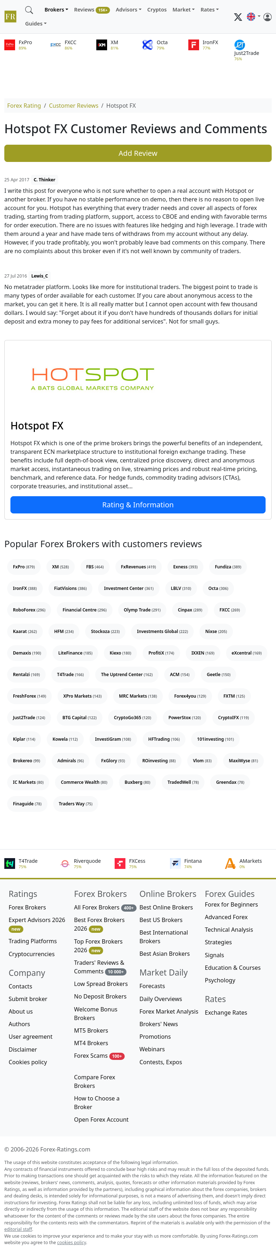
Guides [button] (33, 23)
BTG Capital (80, 718)
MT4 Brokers (91, 1043)
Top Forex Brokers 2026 (98, 945)
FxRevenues (138, 567)
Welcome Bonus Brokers (96, 1013)
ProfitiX (161, 653)
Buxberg (137, 782)
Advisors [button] (126, 9)
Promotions (155, 1037)
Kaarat (25, 631)
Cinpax (190, 610)
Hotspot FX (36, 425)
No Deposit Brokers (100, 996)
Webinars (152, 1049)
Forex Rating (24, 106)
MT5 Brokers (91, 1030)
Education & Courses (233, 968)
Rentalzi (26, 674)
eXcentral (247, 653)
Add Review (138, 153)
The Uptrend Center (127, 674)
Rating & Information (138, 504)
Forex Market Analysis (168, 1011)
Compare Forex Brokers (94, 1081)
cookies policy (71, 1242)
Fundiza (228, 567)
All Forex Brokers (105, 907)
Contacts (20, 986)
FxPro (24, 567)
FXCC (230, 610)
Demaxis (27, 653)
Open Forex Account (101, 1119)
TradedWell (183, 782)
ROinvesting (159, 761)
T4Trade (70, 674)
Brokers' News (158, 1024)
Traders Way (76, 804)
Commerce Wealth (84, 782)
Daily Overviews (160, 999)
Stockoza (105, 631)
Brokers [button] (54, 9)
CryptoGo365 (132, 718)
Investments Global (162, 631)
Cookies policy (28, 1062)
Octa (218, 588)
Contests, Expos (160, 1062)
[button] (253, 17)
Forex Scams (99, 1056)
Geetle (218, 674)
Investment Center (128, 588)
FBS (95, 567)
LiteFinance (75, 653)
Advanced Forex (226, 917)
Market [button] (181, 9)
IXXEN (203, 653)
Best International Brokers (163, 936)
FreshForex (29, 696)
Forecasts (152, 986)
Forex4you (190, 696)
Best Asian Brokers (164, 954)
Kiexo (120, 653)
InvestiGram (113, 739)
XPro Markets (82, 696)
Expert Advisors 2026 (37, 924)
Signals (214, 955)
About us (21, 1011)
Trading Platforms (33, 941)
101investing (215, 739)
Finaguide (27, 804)
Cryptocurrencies (32, 954)
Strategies (218, 942)
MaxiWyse (243, 761)
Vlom (202, 761)
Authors (19, 1024)
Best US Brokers (161, 920)
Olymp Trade (142, 610)
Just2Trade (29, 718)
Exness (185, 567)
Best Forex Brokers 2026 (99, 924)
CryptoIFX (233, 718)
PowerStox (185, 718)
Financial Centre (84, 610)
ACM (180, 674)
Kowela (65, 739)
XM (60, 567)
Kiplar (24, 739)
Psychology (220, 980)
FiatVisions (70, 588)
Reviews (92, 10)
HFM (64, 631)
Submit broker (28, 999)
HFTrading (164, 739)
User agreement (30, 1037)
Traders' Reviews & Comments (100, 967)
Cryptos (157, 9)
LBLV (181, 588)
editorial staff (18, 1229)
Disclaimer (23, 1049)
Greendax (230, 782)
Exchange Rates (226, 1012)
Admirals (71, 761)
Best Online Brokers (166, 907)
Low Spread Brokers (101, 984)
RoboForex (29, 610)
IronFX (25, 588)
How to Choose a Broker (97, 1102)
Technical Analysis (229, 930)
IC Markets (28, 782)
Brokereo (26, 761)
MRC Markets (138, 696)
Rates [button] (208, 9)
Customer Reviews (73, 106)
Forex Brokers (27, 907)
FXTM (234, 696)
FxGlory (113, 761)
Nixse (216, 631)
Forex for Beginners (231, 904)
